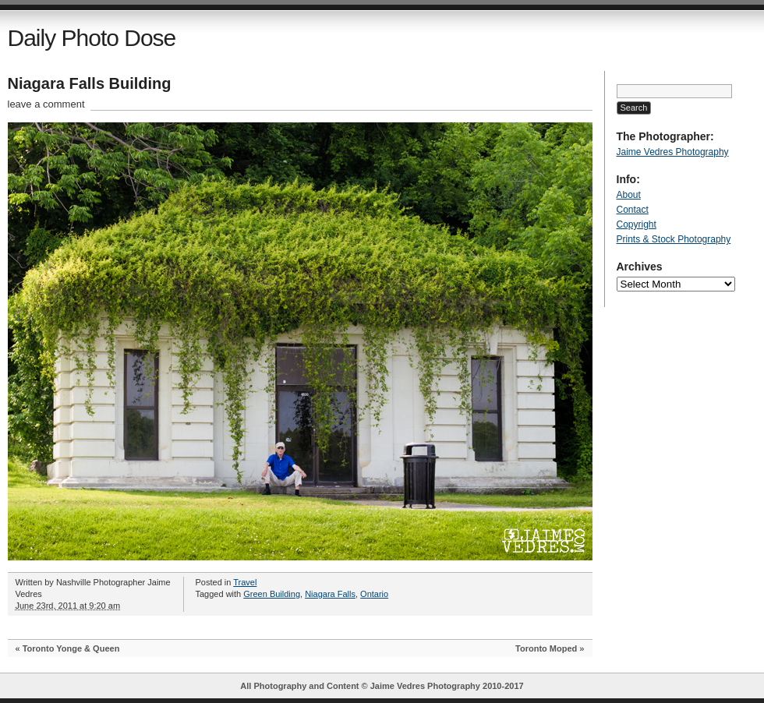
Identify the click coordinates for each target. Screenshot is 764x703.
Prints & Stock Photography (674, 239)
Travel (244, 582)
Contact (633, 209)
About (629, 194)
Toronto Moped (546, 648)
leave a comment (46, 104)
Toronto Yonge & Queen (71, 648)
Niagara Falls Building (90, 83)
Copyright (636, 224)
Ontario (374, 594)
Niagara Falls (330, 594)
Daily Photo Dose (92, 38)
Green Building (271, 594)
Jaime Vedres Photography (673, 152)
